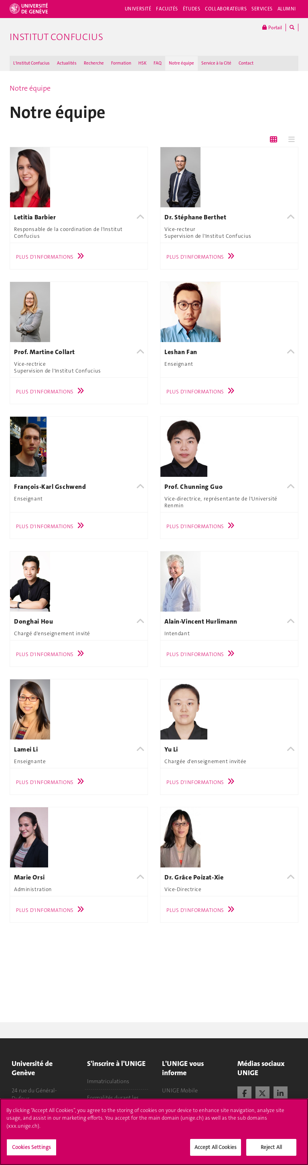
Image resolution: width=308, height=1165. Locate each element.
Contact (246, 63)
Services (262, 9)
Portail (272, 27)
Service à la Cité (216, 63)
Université (138, 9)
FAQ (158, 63)
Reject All (271, 1155)
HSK (142, 63)
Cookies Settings (31, 1155)
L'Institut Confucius (31, 63)
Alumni (287, 9)
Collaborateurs (226, 9)
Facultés (167, 9)
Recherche (94, 63)
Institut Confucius (56, 36)
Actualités (67, 63)
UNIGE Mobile (180, 1090)
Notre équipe (181, 63)
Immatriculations (108, 1081)
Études (191, 9)
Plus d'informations (52, 256)
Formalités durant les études (113, 1101)
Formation (121, 63)
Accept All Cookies (216, 1155)
